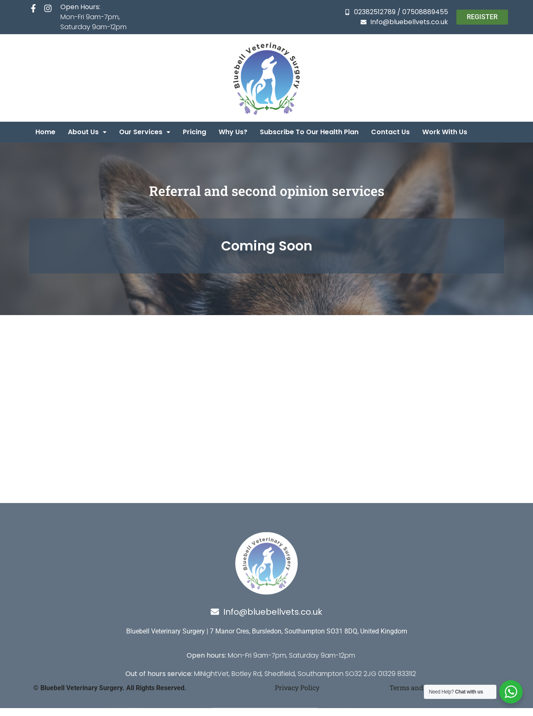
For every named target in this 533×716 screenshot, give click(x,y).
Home (45, 132)
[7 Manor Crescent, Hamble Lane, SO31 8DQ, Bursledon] (266, 388)
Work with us (444, 132)
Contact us (390, 132)
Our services (144, 132)
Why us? (233, 132)
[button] (87, 132)
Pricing (194, 132)
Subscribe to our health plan (309, 132)
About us (87, 132)
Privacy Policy (297, 687)
